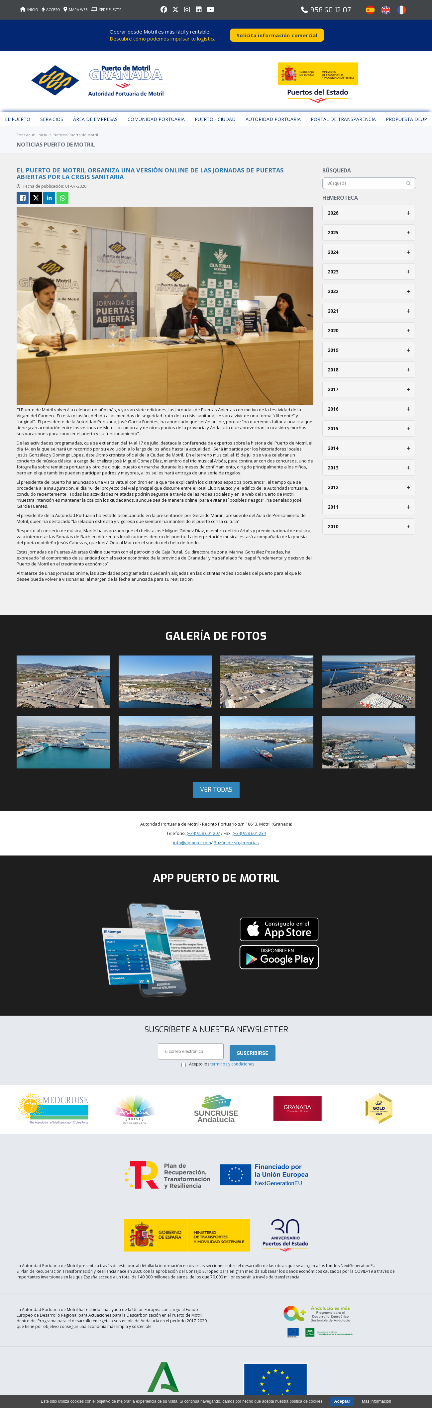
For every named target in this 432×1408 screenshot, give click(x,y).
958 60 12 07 (330, 10)
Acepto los (221, 1059)
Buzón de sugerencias (236, 838)
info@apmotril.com (192, 838)
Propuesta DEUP (406, 114)
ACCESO (51, 9)
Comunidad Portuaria (156, 114)
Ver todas (216, 785)
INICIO (29, 9)
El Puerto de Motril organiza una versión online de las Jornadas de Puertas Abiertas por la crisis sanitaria (150, 168)
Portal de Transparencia (343, 114)
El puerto (17, 114)
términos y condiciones (232, 1059)
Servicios (51, 114)
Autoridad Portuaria (273, 114)
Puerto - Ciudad (215, 114)
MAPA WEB (75, 9)
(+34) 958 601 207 (203, 829)
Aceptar (342, 1401)
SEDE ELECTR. (107, 9)
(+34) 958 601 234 (249, 829)
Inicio (42, 130)
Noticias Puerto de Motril (76, 130)
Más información (376, 1401)
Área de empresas (95, 114)
